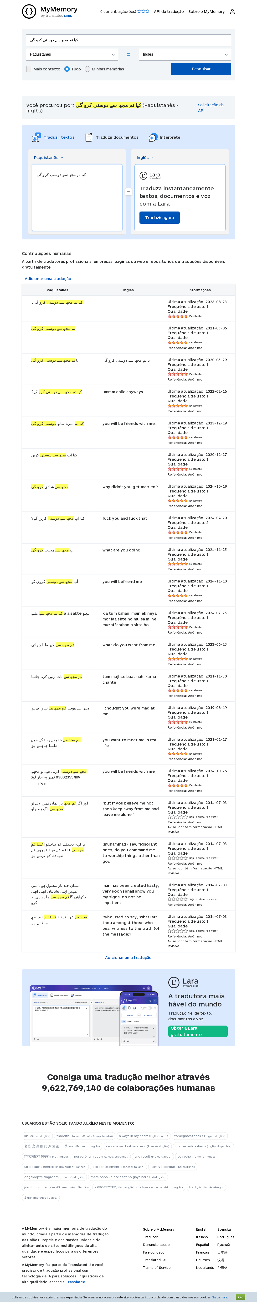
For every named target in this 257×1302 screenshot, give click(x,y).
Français (203, 1252)
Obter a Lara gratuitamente (186, 1031)
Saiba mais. (220, 1297)
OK (240, 1297)
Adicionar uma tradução (48, 278)
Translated (156, 1260)
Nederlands (205, 1267)
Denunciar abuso (156, 1245)
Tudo (72, 69)
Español (202, 1245)
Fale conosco (153, 1252)
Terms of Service (156, 1267)
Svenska (224, 1229)
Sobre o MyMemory (207, 11)
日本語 (222, 1252)
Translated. (76, 1282)
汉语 (220, 1260)
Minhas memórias (104, 69)
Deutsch (203, 1260)
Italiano (202, 1237)
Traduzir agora (159, 217)
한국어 (222, 1267)
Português (225, 1237)
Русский (223, 1245)
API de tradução (169, 11)
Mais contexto (43, 69)
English (201, 1229)
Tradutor (150, 1237)
